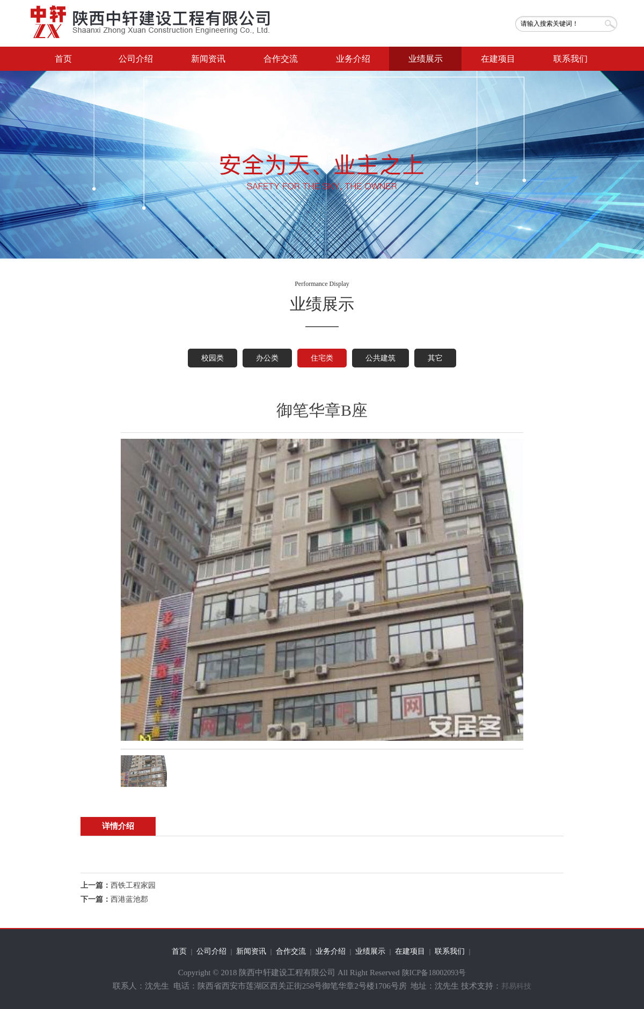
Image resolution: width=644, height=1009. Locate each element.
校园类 (212, 358)
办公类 (267, 358)
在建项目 (498, 58)
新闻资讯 (208, 58)
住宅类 (322, 358)
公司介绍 (136, 58)
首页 (63, 58)
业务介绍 (353, 58)
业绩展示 (425, 58)
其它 (435, 358)
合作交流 (281, 58)
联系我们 (570, 58)
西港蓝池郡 (129, 899)
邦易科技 (516, 986)
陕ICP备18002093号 (434, 973)
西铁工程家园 (133, 885)
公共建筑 (380, 358)
